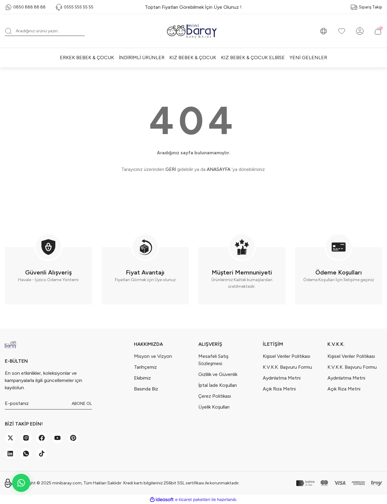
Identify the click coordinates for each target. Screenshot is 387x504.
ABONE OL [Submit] (82, 403)
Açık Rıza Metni (279, 389)
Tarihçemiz (145, 367)
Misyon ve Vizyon (153, 356)
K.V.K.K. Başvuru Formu (287, 367)
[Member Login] (360, 31)
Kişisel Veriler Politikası (286, 356)
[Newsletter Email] (48, 403)
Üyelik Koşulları (213, 407)
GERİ (170, 169)
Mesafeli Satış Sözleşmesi (213, 359)
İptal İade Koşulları (217, 385)
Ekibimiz (142, 378)
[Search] (45, 31)
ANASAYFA (218, 169)
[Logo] (193, 31)
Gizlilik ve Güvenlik (217, 374)
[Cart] (378, 31)
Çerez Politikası (214, 396)
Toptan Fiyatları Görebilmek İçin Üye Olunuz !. (193, 7)
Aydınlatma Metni (282, 378)
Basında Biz (146, 389)
